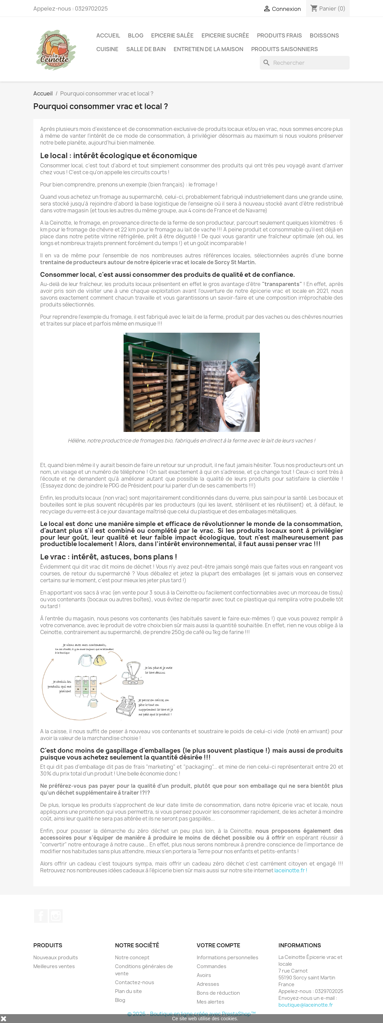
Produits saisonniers (284, 49)
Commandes (211, 966)
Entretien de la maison (208, 49)
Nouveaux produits (55, 957)
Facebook (41, 916)
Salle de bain (146, 49)
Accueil (108, 35)
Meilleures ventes (54, 966)
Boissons (324, 35)
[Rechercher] (305, 63)
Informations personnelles (227, 957)
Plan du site (128, 991)
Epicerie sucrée (225, 35)
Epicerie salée (172, 35)
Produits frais (279, 35)
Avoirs (204, 975)
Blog (135, 35)
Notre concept (132, 957)
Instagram (56, 916)
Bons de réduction (218, 993)
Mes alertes (210, 1001)
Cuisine (107, 49)
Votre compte (218, 945)
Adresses (208, 984)
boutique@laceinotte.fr (305, 1005)
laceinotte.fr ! (290, 870)
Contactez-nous (134, 982)
